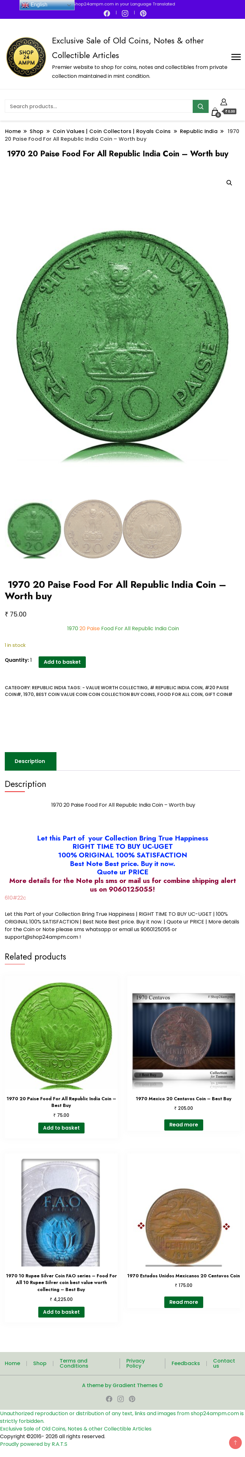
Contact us (224, 1362)
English (34, 5)
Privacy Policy (135, 1362)
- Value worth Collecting (115, 687)
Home (12, 1362)
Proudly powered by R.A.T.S (33, 1443)
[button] (229, 183)
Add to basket (62, 661)
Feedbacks (186, 1362)
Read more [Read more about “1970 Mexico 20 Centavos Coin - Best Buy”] (183, 1124)
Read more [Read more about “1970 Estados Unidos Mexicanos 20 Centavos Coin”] (183, 1301)
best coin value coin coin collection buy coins (95, 693)
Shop (40, 1362)
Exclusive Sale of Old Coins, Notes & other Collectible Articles (76, 1428)
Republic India (49, 687)
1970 (28, 693)
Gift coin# (219, 693)
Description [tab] (30, 760)
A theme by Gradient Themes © (122, 1384)
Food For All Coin (180, 693)
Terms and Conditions (74, 1362)
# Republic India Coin (176, 687)
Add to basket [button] (61, 1127)
